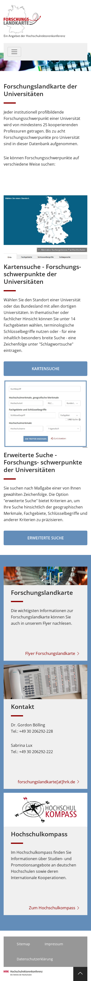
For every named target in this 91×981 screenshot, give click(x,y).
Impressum (54, 944)
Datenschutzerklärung (35, 959)
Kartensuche (45, 368)
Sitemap (23, 944)
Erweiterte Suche (45, 538)
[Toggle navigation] (14, 52)
